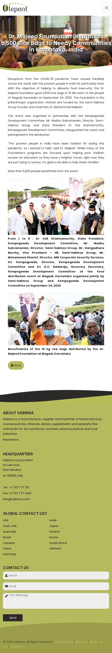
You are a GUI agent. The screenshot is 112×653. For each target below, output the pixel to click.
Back (16, 365)
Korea (53, 537)
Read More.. (11, 440)
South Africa (58, 543)
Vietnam (55, 548)
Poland (54, 532)
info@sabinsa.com (16, 499)
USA (5, 520)
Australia (9, 532)
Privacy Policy (63, 642)
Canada (9, 543)
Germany (9, 554)
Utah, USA (10, 526)
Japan (54, 526)
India (52, 520)
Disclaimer (17, 646)
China (7, 548)
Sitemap (81, 642)
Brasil (7, 537)
